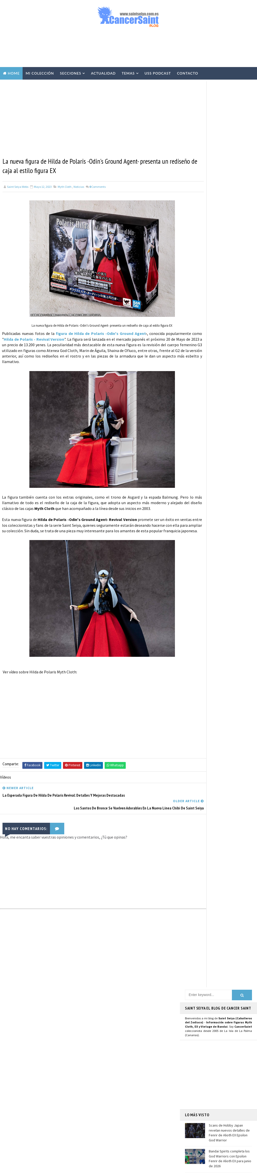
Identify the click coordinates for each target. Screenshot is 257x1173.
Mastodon (196, 475)
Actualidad (103, 73)
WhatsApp (196, 496)
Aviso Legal (203, 1090)
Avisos (134, 1098)
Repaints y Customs (109, 1055)
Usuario (232, 453)
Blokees (101, 1116)
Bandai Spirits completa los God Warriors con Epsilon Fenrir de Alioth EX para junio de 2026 (230, 251)
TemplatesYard (50, 1166)
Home (14, 73)
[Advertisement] (128, 49)
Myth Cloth (65, 187)
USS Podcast (158, 73)
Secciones (70, 73)
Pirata (100, 1142)
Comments (97, 187)
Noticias (79, 187)
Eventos (101, 1107)
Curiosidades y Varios (111, 1072)
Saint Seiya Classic (202, 518)
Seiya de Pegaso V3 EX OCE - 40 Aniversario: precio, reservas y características (56, 1115)
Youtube (194, 470)
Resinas (101, 1046)
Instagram (196, 464)
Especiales (103, 1063)
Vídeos (134, 1037)
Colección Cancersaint (112, 1028)
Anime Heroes (105, 1098)
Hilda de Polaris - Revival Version (74, 339)
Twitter (194, 458)
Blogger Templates (107, 1166)
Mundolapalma (168, 1166)
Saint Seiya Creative (204, 523)
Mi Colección (40, 73)
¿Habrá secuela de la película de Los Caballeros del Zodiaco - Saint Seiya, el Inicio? (56, 1092)
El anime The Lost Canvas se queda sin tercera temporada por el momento (230, 275)
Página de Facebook (204, 453)
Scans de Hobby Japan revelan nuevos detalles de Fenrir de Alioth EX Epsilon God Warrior (229, 225)
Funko (99, 1125)
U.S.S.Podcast (105, 1019)
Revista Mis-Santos (109, 1090)
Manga (100, 1081)
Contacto (187, 73)
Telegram (195, 491)
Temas (128, 73)
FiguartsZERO (130, 1116)
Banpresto (130, 1107)
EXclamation (135, 1011)
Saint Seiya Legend (203, 512)
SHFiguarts (126, 1142)
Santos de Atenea (107, 1134)
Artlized (140, 1134)
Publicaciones (130, 1081)
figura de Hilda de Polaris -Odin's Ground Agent (108, 333)
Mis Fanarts (126, 1125)
